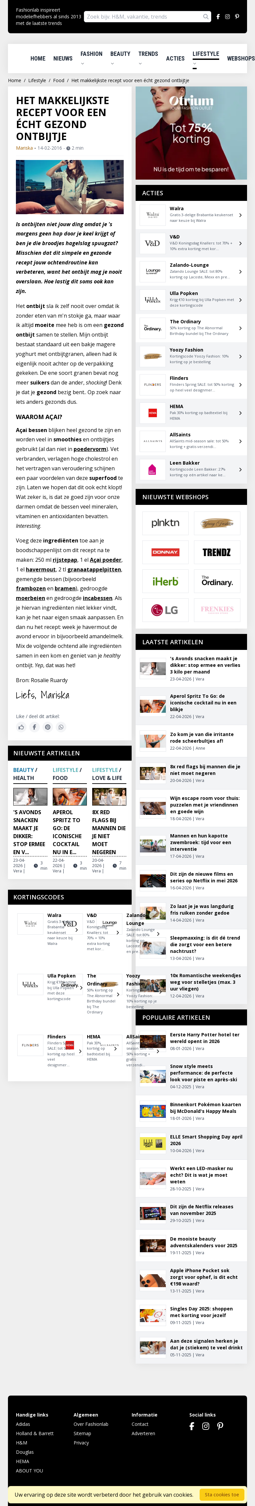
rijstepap (65, 559)
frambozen (31, 588)
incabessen (97, 598)
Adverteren (143, 1433)
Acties (175, 58)
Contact (140, 1424)
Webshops (241, 58)
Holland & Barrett (35, 1433)
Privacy (81, 1442)
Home (38, 58)
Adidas (23, 1424)
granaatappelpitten (94, 569)
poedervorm (90, 449)
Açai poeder (105, 559)
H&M (21, 1442)
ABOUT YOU (29, 1470)
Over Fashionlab (91, 1424)
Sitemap (82, 1433)
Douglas (25, 1452)
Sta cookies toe (222, 1494)
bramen (65, 588)
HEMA (22, 1461)
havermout (41, 569)
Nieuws (63, 58)
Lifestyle (206, 58)
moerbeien (30, 598)
